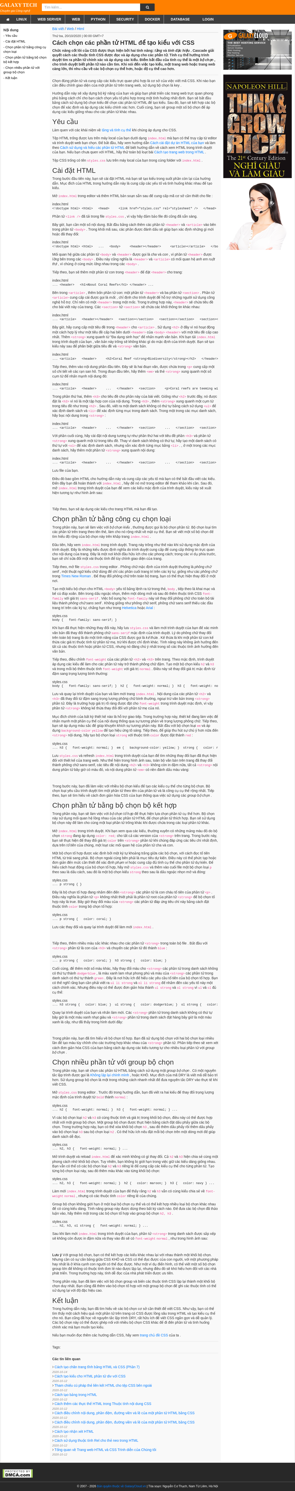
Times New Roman (76, 576)
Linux (21, 19)
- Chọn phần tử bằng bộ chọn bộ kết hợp (25, 60)
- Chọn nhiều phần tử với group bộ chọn (22, 70)
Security (125, 19)
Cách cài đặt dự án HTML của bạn (177, 143)
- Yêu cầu (10, 36)
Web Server (49, 19)
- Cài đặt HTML (15, 41)
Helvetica (129, 608)
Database (180, 19)
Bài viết (58, 29)
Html (80, 29)
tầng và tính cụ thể (116, 130)
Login (208, 19)
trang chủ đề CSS (154, 1335)
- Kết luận (10, 78)
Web (76, 19)
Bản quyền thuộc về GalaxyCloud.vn (121, 1486)
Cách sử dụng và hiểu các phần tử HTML (92, 148)
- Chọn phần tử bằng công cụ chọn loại (25, 49)
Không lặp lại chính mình (109, 1075)
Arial (149, 608)
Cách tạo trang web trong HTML (179, 152)
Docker (152, 19)
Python (98, 19)
